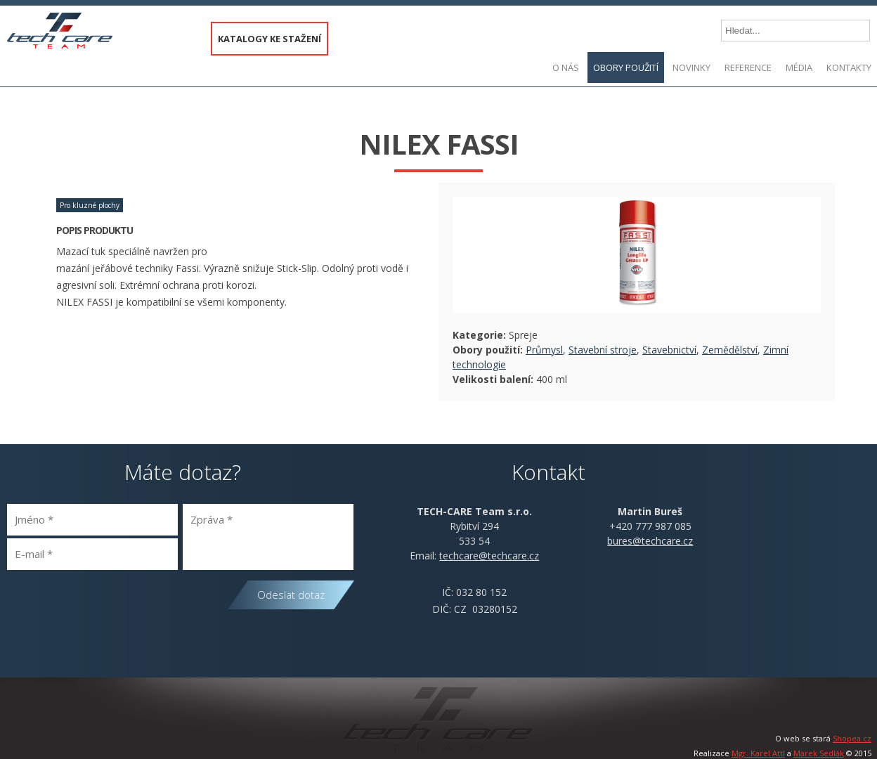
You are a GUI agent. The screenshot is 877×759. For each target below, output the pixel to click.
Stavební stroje (603, 349)
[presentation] (114, 605)
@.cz (489, 555)
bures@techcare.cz (650, 540)
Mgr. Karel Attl (758, 753)
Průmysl (544, 349)
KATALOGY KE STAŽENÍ (269, 38)
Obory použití (625, 67)
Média (799, 67)
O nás (565, 67)
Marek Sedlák (818, 753)
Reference (748, 67)
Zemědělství (730, 349)
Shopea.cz (852, 738)
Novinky (691, 67)
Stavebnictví (669, 349)
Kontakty (848, 67)
